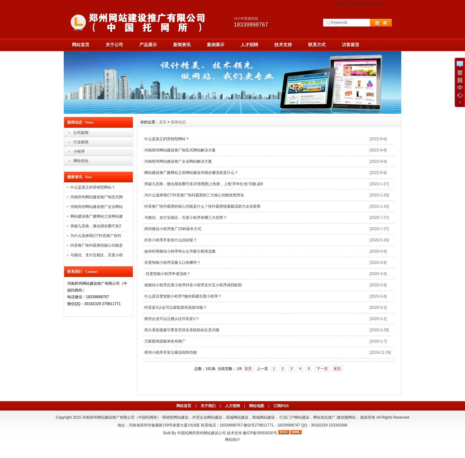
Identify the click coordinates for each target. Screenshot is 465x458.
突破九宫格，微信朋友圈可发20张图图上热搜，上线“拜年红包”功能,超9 (203, 184)
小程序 (79, 151)
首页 (163, 122)
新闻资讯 (182, 44)
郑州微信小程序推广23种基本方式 (172, 229)
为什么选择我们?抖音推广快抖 (95, 236)
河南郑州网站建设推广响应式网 (96, 197)
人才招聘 (249, 44)
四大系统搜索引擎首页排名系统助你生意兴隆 (181, 330)
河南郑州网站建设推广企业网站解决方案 (178, 161)
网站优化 (80, 161)
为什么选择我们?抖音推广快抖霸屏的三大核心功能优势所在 (194, 195)
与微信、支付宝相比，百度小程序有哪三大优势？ (185, 217)
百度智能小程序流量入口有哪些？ (172, 262)
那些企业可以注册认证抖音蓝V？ (171, 319)
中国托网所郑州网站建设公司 (201, 433)
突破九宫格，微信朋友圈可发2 (95, 226)
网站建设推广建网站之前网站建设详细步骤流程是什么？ (191, 172)
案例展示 (215, 44)
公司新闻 (80, 133)
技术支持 (283, 44)
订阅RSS (281, 406)
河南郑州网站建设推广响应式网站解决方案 (180, 150)
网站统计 (232, 439)
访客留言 (350, 44)
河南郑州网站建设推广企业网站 (96, 206)
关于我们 (208, 406)
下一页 (322, 369)
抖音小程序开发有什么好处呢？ (170, 240)
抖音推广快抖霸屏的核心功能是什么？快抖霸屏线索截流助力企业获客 (202, 206)
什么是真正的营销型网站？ (92, 187)
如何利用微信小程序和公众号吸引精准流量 (180, 251)
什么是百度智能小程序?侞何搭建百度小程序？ (183, 296)
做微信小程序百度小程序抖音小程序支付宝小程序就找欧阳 (193, 285)
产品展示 (148, 44)
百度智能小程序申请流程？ (167, 274)
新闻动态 (178, 122)
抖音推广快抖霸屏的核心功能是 (96, 245)
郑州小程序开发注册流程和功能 (170, 352)
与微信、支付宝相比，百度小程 (96, 255)
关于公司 (114, 44)
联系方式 (376, 3)
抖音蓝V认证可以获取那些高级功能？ (175, 307)
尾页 (337, 369)
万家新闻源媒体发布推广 (165, 341)
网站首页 (343, 3)
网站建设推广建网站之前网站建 (96, 216)
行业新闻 (80, 142)
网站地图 (360, 3)
